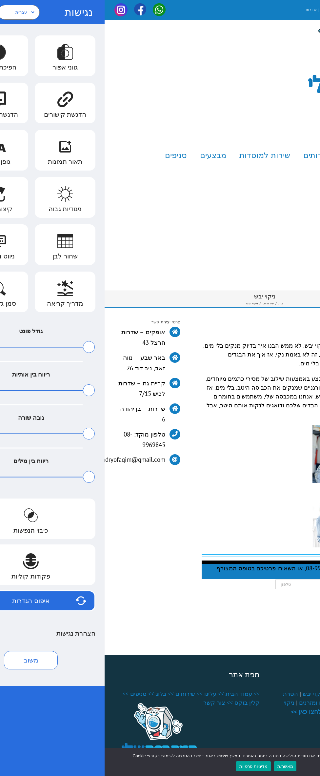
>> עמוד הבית (138, 694)
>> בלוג (60, 694)
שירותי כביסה (293, 694)
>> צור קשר (113, 702)
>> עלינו (109, 694)
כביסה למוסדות (269, 702)
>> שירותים (84, 694)
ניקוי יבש (208, 694)
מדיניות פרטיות (149, 766)
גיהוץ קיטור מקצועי (248, 694)
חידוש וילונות (276, 711)
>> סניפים (38, 694)
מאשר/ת (181, 766)
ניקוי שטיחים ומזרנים (220, 702)
